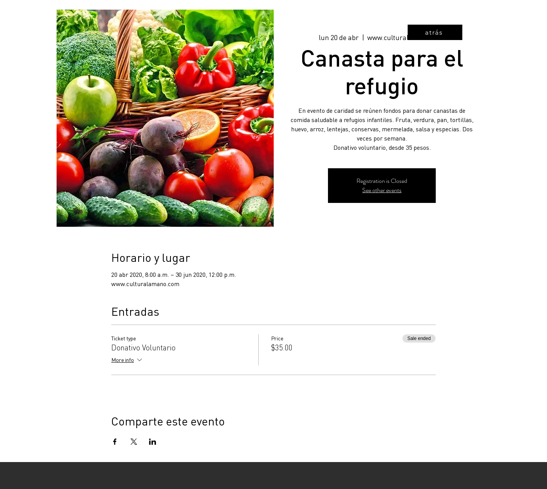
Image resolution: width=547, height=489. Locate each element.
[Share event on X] (133, 442)
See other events (381, 190)
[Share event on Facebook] (115, 442)
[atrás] (435, 32)
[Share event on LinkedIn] (152, 442)
